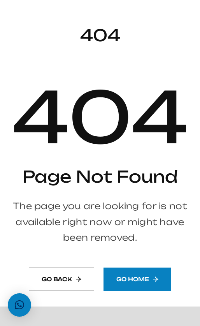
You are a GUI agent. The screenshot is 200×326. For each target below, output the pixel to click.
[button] (19, 305)
